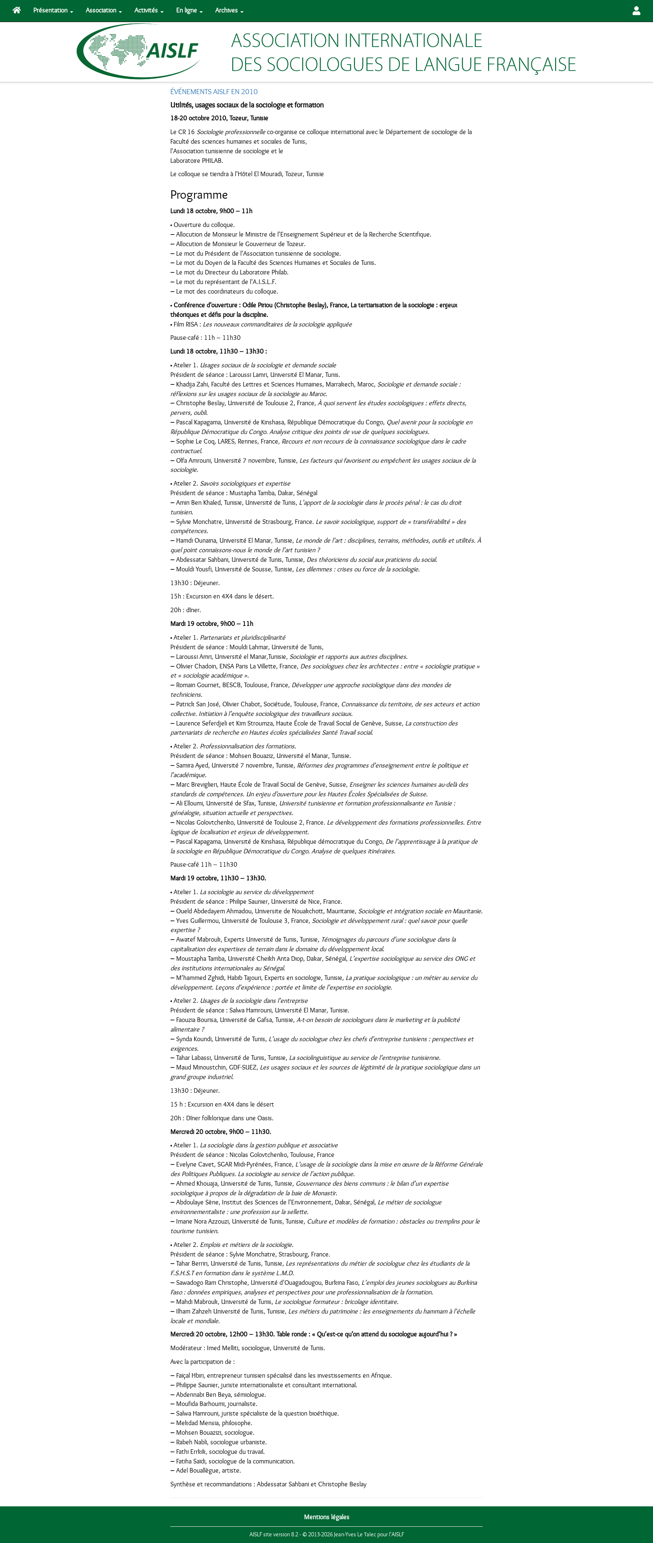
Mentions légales (326, 1517)
